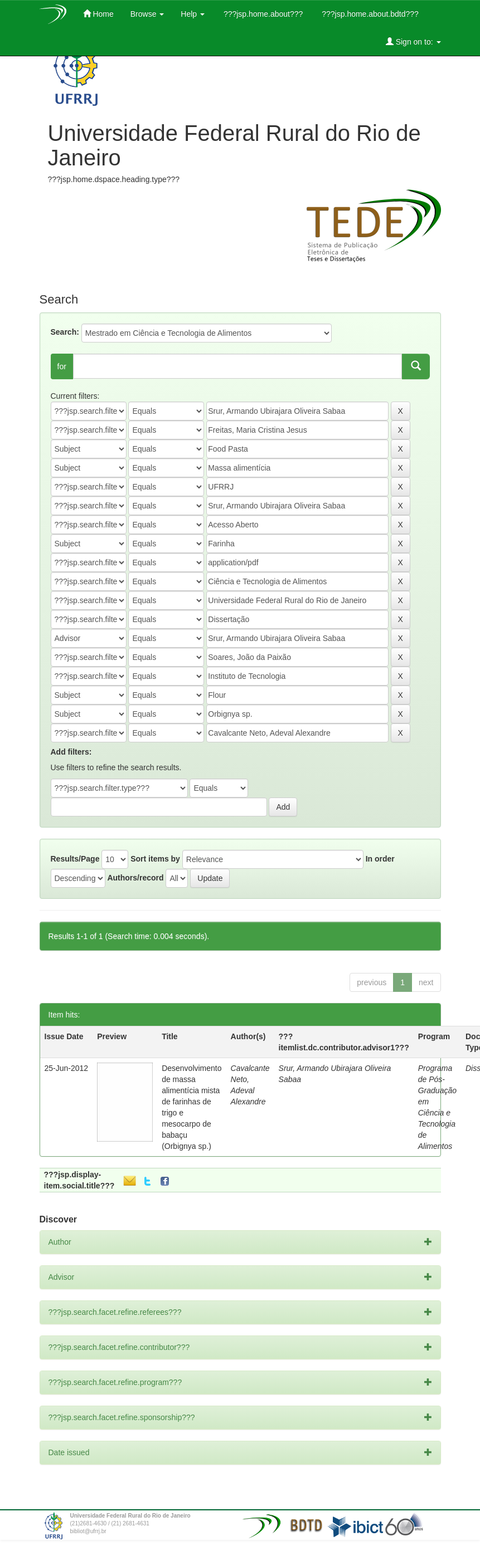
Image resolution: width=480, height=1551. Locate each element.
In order (380, 858)
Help (193, 13)
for (61, 366)
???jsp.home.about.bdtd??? (368, 13)
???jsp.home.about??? (262, 13)
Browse (147, 13)
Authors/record (135, 877)
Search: (65, 331)
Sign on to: (413, 41)
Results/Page (75, 858)
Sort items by (155, 858)
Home (98, 13)
